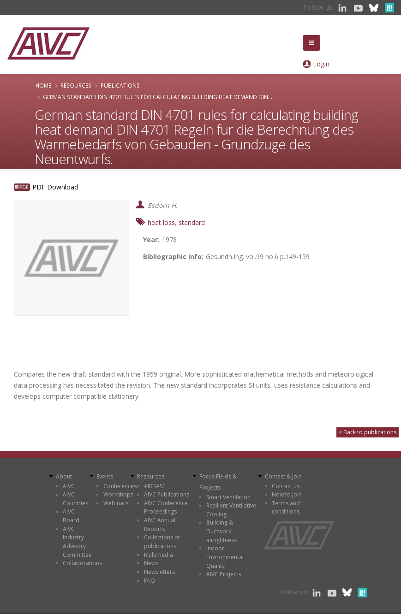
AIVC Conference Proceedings (166, 507)
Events (104, 476)
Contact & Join (283, 476)
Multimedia (158, 555)
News (151, 563)
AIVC (69, 486)
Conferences (120, 486)
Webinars (115, 503)
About (64, 476)
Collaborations (82, 563)
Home (43, 85)
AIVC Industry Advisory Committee (77, 542)
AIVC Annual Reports (159, 524)
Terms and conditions (286, 507)
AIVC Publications (166, 494)
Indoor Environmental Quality (225, 556)
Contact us (285, 486)
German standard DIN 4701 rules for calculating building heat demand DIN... (157, 96)
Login (321, 63)
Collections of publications (162, 541)
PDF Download (55, 187)
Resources (75, 85)
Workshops (118, 494)
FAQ (149, 580)
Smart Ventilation (228, 497)
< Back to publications (367, 432)
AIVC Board (71, 516)
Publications (120, 85)
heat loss (161, 222)
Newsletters (159, 572)
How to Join (287, 494)
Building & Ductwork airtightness (221, 531)
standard (192, 222)
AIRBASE (154, 486)
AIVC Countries (75, 498)
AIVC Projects (223, 574)
